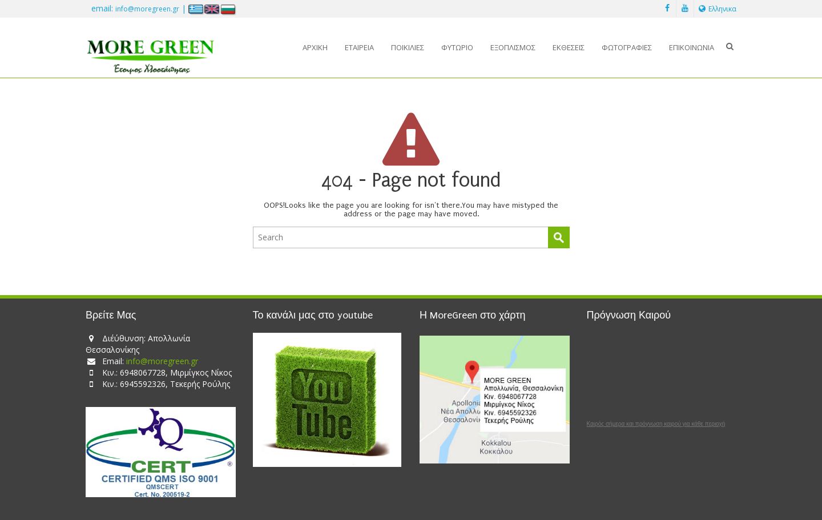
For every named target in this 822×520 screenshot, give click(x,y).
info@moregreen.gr (147, 9)
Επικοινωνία (691, 47)
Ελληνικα (717, 9)
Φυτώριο (457, 47)
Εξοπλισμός (512, 47)
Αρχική (315, 47)
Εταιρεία (359, 47)
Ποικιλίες (407, 47)
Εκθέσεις (569, 47)
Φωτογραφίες (627, 47)
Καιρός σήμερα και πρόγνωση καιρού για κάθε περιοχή (656, 424)
